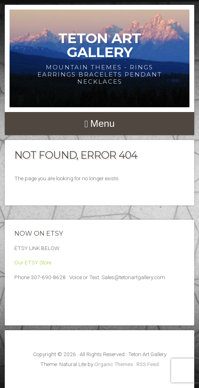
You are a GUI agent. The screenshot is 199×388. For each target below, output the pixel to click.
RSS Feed (148, 364)
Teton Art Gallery (99, 45)
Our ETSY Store (32, 262)
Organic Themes (113, 364)
